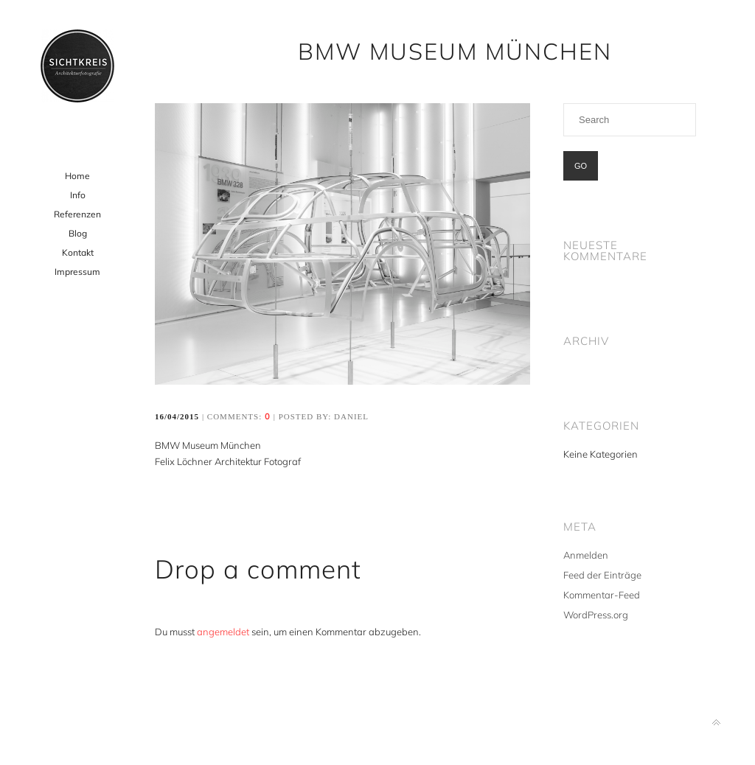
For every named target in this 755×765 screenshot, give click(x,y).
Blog (78, 233)
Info (78, 194)
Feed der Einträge (602, 575)
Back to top (716, 722)
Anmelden (585, 555)
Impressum (77, 271)
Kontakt (78, 252)
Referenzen (77, 214)
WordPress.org (595, 615)
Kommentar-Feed (601, 595)
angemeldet (223, 632)
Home (77, 175)
